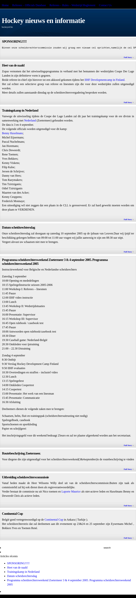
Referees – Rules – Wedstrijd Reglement (72, 5)
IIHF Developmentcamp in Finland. (104, 79)
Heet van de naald (13, 65)
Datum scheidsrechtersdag (18, 227)
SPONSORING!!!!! (14, 41)
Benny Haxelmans (12, 133)
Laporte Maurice (71, 491)
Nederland (30, 120)
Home (5, 5)
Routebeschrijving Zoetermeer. (21, 453)
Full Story (128, 57)
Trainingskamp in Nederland (20, 110)
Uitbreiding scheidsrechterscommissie (25, 477)
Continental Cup (12, 513)
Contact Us (105, 5)
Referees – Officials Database (29, 5)
